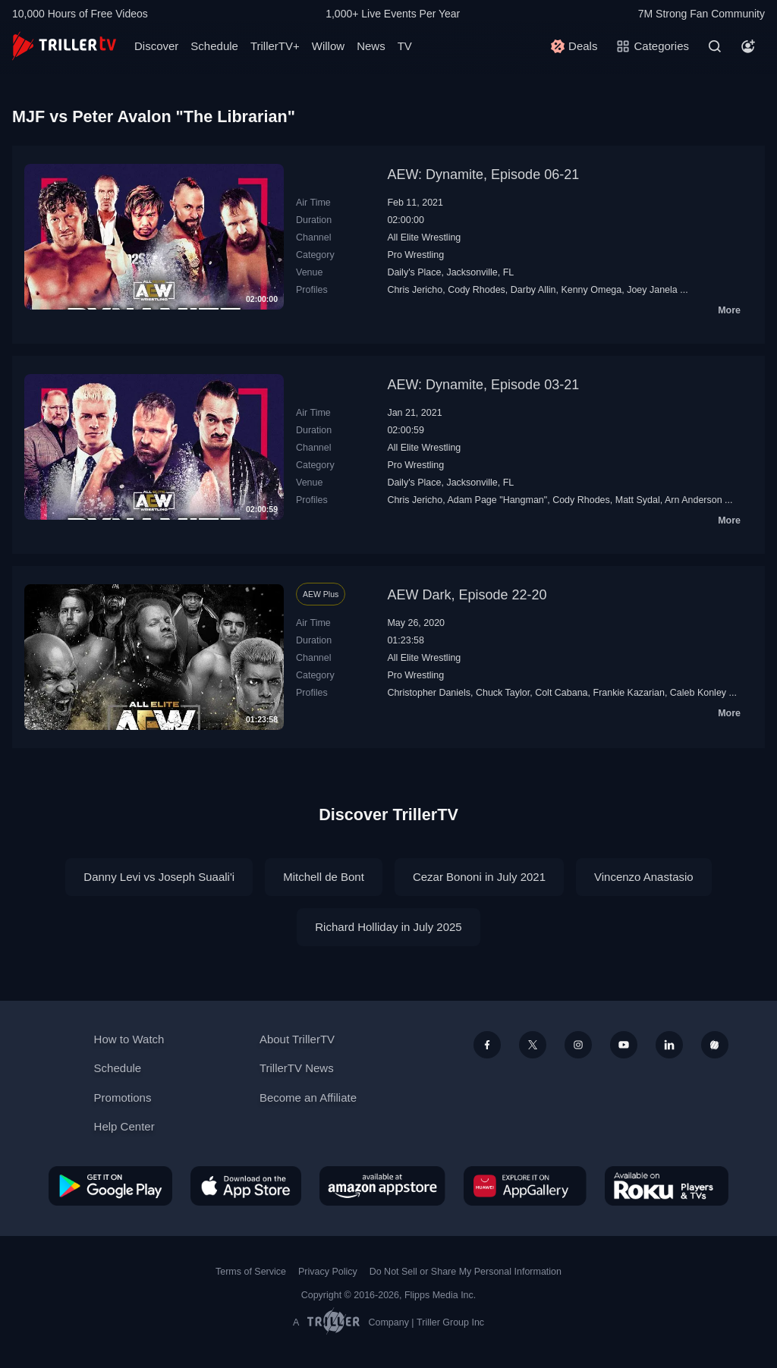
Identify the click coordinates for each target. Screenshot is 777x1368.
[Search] (714, 46)
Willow (328, 45)
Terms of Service (250, 1271)
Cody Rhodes (476, 290)
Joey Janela (652, 290)
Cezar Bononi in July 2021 (479, 876)
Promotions (123, 1097)
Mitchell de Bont (323, 876)
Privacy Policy (327, 1271)
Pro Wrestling (415, 255)
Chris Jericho (414, 290)
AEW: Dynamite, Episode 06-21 (483, 174)
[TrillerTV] (64, 45)
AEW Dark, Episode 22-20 (466, 594)
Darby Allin (533, 290)
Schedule (214, 45)
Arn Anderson (693, 500)
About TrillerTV (297, 1039)
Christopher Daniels (428, 692)
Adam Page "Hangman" (498, 500)
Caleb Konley (698, 692)
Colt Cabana (561, 692)
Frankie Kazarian (629, 692)
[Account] (748, 46)
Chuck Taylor (503, 692)
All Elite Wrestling (424, 237)
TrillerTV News (297, 1067)
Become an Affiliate (308, 1097)
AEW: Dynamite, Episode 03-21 (483, 384)
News (371, 45)
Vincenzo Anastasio (644, 876)
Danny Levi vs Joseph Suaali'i (158, 876)
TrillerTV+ (275, 45)
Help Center (124, 1126)
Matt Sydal (637, 500)
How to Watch (129, 1039)
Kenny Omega (591, 290)
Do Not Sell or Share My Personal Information (466, 1271)
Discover (156, 45)
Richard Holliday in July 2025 (388, 926)
